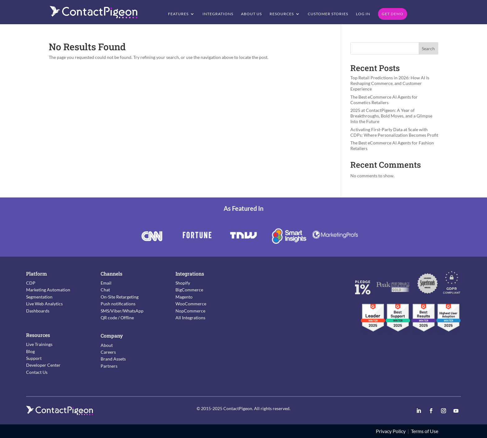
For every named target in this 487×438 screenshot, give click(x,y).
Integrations (218, 14)
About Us (251, 14)
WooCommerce (190, 303)
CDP (30, 282)
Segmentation (39, 296)
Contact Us (37, 372)
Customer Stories (328, 14)
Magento (184, 296)
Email (106, 282)
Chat (105, 289)
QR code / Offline (117, 317)
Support (34, 358)
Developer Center (43, 365)
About (107, 345)
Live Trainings (39, 344)
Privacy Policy (391, 431)
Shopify (182, 282)
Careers (108, 352)
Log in (363, 14)
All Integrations (190, 317)
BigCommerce (189, 289)
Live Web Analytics (44, 303)
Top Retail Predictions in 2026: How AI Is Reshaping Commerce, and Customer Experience (389, 83)
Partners (109, 366)
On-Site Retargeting (120, 296)
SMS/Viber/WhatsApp (122, 310)
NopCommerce (190, 310)
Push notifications (118, 303)
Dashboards (37, 310)
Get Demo (392, 13)
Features (178, 14)
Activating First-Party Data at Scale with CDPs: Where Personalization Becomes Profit (394, 132)
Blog (30, 351)
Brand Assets (113, 358)
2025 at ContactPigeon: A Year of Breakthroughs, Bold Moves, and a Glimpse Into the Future (391, 116)
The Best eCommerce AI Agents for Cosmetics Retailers (384, 99)
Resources (282, 14)
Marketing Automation (48, 289)
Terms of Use (424, 431)
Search (428, 48)
